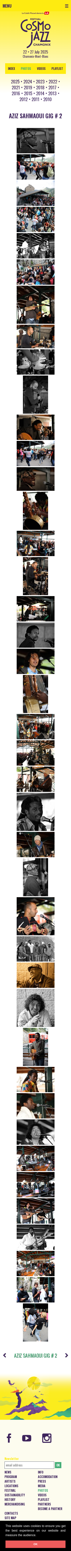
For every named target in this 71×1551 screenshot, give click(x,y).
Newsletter (12, 1458)
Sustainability (15, 1495)
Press (42, 1481)
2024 (27, 81)
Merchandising (15, 1504)
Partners (44, 1504)
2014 (40, 93)
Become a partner (50, 1508)
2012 (24, 99)
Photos (26, 68)
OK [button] (36, 1544)
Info (40, 1472)
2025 (15, 81)
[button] (37, 1535)
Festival (10, 1490)
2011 (35, 99)
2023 (40, 81)
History (10, 1499)
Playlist (57, 68)
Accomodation (48, 1476)
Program (11, 1476)
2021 (16, 87)
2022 (53, 81)
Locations (11, 1486)
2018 (40, 87)
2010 (47, 99)
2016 (16, 93)
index (11, 68)
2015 (28, 93)
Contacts (11, 1513)
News (8, 1472)
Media (41, 1486)
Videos (41, 68)
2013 (52, 93)
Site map (10, 1518)
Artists (10, 1481)
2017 (52, 87)
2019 (28, 87)
